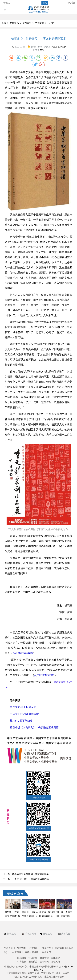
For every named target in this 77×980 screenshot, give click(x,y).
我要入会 (65, 934)
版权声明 (46, 948)
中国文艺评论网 (58, 47)
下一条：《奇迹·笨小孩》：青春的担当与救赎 (26, 879)
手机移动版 (30, 934)
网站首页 (8, 948)
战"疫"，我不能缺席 (21, 720)
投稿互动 (11, 934)
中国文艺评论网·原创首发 (24, 714)
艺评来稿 (39, 23)
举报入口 (46, 952)
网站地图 (70, 2)
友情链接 (16, 952)
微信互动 (47, 934)
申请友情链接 (31, 952)
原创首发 (26, 23)
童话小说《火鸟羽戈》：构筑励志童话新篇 (34, 727)
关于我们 (33, 948)
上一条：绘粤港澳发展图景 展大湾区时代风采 (26, 874)
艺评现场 (14, 23)
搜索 (44, 2)
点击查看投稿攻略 (22, 653)
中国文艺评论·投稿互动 (23, 707)
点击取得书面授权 (44, 675)
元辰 (42, 50)
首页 (4, 23)
